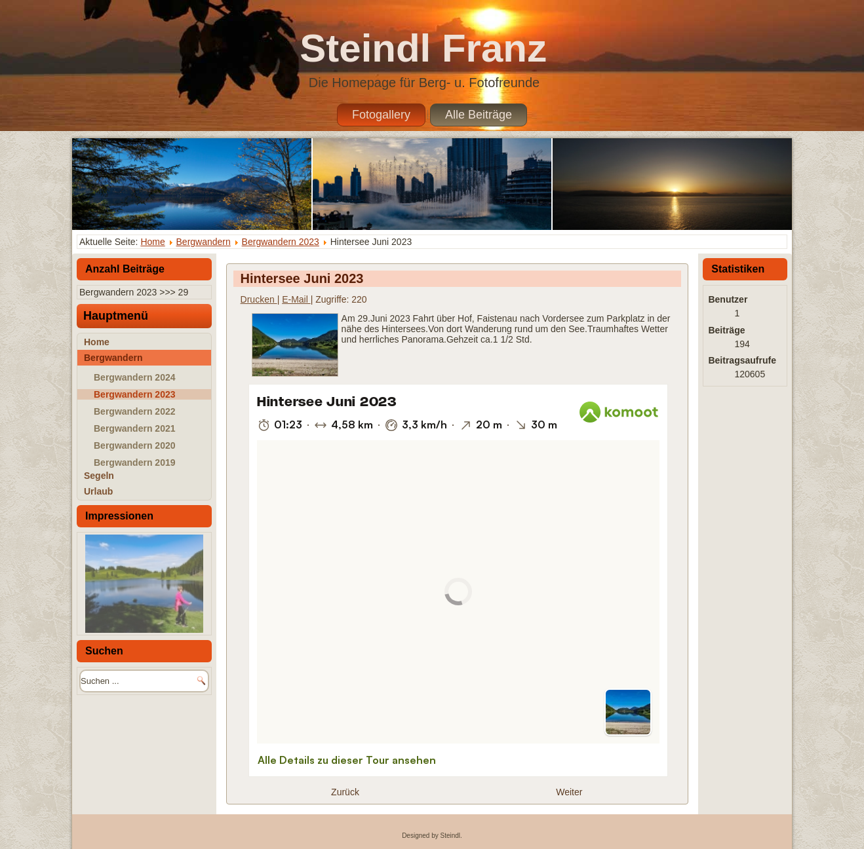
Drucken (259, 299)
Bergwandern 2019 (135, 462)
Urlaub (98, 491)
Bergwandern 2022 (135, 411)
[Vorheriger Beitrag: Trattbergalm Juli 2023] (345, 792)
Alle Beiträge (478, 114)
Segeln (99, 475)
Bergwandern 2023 (280, 241)
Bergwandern (203, 241)
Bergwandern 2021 (135, 428)
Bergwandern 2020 (135, 445)
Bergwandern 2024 (135, 377)
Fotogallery (381, 114)
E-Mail (296, 299)
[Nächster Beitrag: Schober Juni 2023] (569, 792)
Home (152, 241)
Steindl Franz (423, 48)
